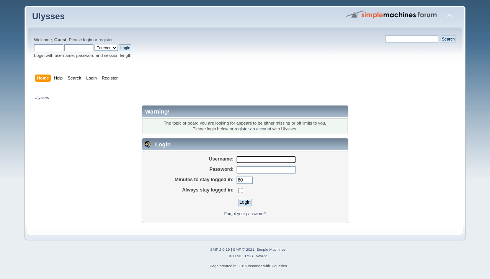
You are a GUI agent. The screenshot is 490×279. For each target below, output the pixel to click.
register (105, 39)
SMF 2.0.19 (220, 249)
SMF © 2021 (244, 249)
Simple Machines (271, 249)
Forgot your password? (245, 213)
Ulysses (48, 16)
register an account (253, 129)
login (87, 39)
